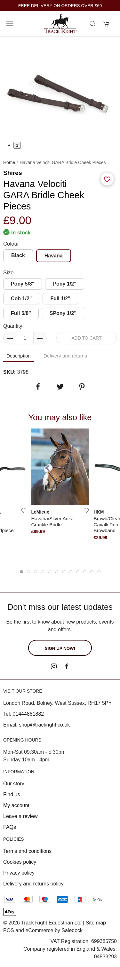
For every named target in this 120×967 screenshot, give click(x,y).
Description (18, 355)
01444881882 (28, 714)
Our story (13, 783)
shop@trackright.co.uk (44, 724)
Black (18, 255)
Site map (96, 922)
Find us (11, 794)
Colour (11, 244)
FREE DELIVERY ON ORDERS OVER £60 (60, 5)
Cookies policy (19, 862)
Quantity (12, 326)
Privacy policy (19, 873)
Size (8, 273)
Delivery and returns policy (33, 883)
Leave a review (20, 816)
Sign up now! (60, 648)
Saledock (72, 930)
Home (9, 162)
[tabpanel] (60, 89)
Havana (53, 255)
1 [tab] (17, 145)
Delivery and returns (65, 355)
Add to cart (86, 338)
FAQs (9, 827)
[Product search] (92, 23)
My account (16, 805)
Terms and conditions (27, 851)
